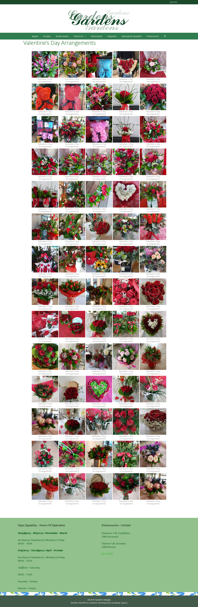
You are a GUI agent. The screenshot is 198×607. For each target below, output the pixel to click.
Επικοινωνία (153, 36)
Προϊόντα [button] (81, 36)
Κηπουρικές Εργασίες (132, 36)
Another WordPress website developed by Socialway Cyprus (99, 602)
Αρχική (35, 36)
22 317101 (107, 553)
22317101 (173, 2)
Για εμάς (47, 36)
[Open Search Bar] (164, 36)
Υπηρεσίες (112, 36)
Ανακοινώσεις (62, 36)
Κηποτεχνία (96, 36)
